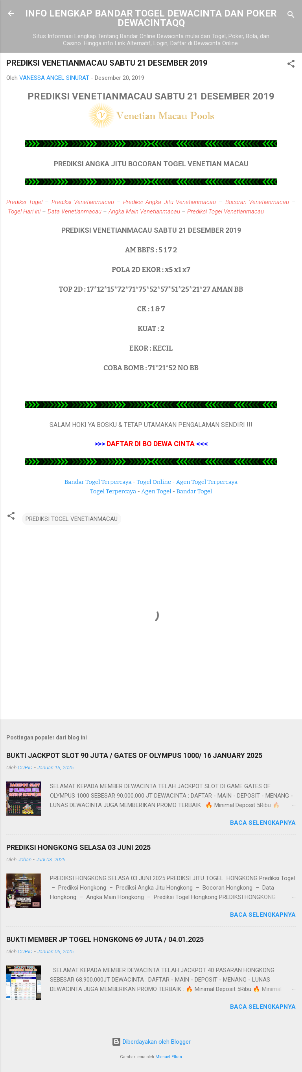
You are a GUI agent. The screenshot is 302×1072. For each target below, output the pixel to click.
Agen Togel (156, 491)
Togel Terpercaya (113, 491)
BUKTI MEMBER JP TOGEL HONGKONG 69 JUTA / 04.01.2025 (105, 939)
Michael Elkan (168, 1056)
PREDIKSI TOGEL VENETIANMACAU (72, 518)
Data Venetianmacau (74, 211)
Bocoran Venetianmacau (257, 202)
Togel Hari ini (24, 211)
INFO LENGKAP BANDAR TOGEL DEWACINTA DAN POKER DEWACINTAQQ (151, 18)
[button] (291, 65)
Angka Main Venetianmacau (144, 211)
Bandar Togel (194, 491)
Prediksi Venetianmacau (83, 202)
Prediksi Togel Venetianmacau (225, 211)
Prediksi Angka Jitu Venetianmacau (169, 202)
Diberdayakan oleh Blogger (151, 1041)
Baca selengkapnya (263, 822)
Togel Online (154, 481)
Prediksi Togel (24, 202)
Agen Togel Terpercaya (207, 481)
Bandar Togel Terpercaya (98, 481)
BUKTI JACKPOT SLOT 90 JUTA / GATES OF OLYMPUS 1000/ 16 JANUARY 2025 (134, 755)
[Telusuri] (291, 16)
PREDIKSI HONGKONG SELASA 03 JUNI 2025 (78, 847)
